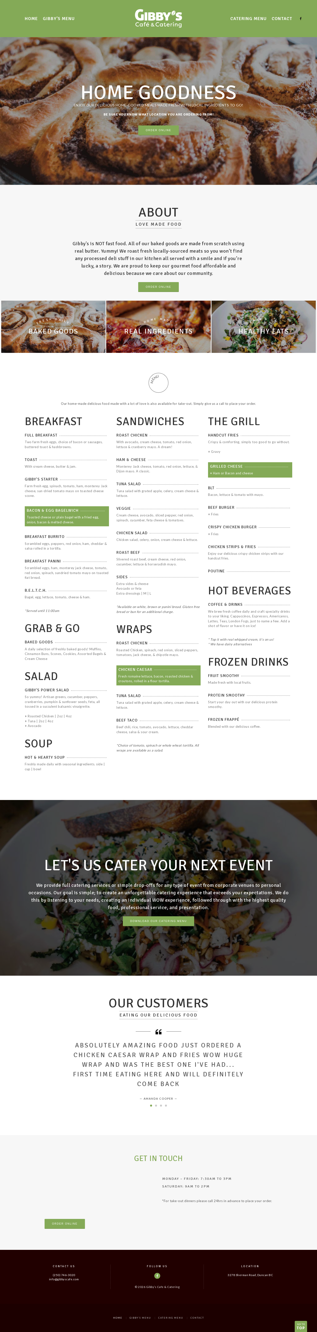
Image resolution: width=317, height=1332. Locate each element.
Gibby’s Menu (59, 18)
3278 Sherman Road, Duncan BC (250, 1274)
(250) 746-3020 (64, 1274)
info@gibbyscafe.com (64, 1279)
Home (31, 18)
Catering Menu (248, 18)
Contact (282, 18)
